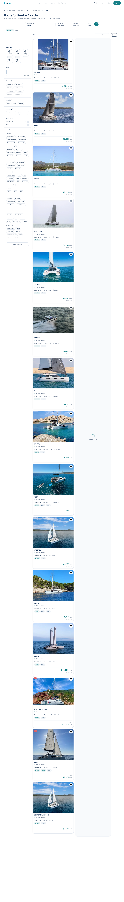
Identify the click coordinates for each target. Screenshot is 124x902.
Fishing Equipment (11, 234)
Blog (46, 3)
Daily (14, 103)
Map (114, 35)
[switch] (27, 122)
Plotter (21, 191)
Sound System (10, 152)
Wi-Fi (16, 149)
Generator (18, 155)
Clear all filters (17, 244)
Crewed (19, 84)
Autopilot (9, 191)
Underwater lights (20, 136)
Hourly (8, 103)
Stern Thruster (10, 204)
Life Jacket (9, 214)
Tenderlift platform (11, 139)
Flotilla (20, 91)
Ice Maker (9, 172)
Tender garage (22, 139)
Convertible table (11, 142)
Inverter (26, 155)
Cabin (9, 87)
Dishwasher (17, 172)
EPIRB (18, 221)
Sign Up (117, 3)
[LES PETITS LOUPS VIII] (53, 807)
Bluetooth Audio (11, 185)
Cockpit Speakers (11, 165)
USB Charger (21, 165)
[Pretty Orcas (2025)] (53, 702)
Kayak (18, 228)
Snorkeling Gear (11, 228)
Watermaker (18, 168)
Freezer (17, 178)
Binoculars (9, 198)
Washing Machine (11, 175)
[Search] (96, 24)
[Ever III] (53, 596)
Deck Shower (10, 159)
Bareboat (10, 84)
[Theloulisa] (53, 383)
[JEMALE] (53, 277)
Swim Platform (10, 162)
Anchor (8, 221)
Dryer (19, 175)
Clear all (16, 30)
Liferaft (25, 221)
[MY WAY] (53, 436)
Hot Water (9, 149)
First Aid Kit (9, 218)
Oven (24, 175)
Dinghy (20, 234)
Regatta (9, 94)
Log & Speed (17, 198)
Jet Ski (16, 238)
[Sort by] (101, 34)
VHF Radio (22, 218)
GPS (16, 218)
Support (53, 3)
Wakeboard (9, 238)
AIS (14, 221)
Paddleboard (10, 231)
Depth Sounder (10, 195)
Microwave (24, 178)
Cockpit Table (10, 155)
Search (40, 3)
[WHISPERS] (53, 543)
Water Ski (18, 231)
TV (20, 149)
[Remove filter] (12, 30)
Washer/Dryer (10, 136)
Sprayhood (18, 152)
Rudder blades (21, 142)
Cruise (18, 94)
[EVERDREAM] (53, 224)
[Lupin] (53, 754)
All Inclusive (10, 91)
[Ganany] (53, 649)
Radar (15, 191)
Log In (110, 3)
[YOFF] (53, 489)
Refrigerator (10, 178)
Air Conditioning (11, 146)
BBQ (18, 181)
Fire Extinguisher (19, 214)
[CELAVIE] (53, 65)
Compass (19, 195)
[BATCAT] (53, 330)
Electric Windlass (21, 204)
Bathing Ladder (20, 162)
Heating (19, 146)
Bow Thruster (21, 201)
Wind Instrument (11, 208)
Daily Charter (19, 87)
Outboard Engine (11, 201)
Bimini (25, 152)
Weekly (21, 103)
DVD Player (25, 181)
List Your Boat (62, 3)
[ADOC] (53, 118)
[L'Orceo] (53, 171)
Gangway (18, 159)
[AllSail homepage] (7, 3)
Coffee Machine (10, 181)
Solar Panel (9, 168)
